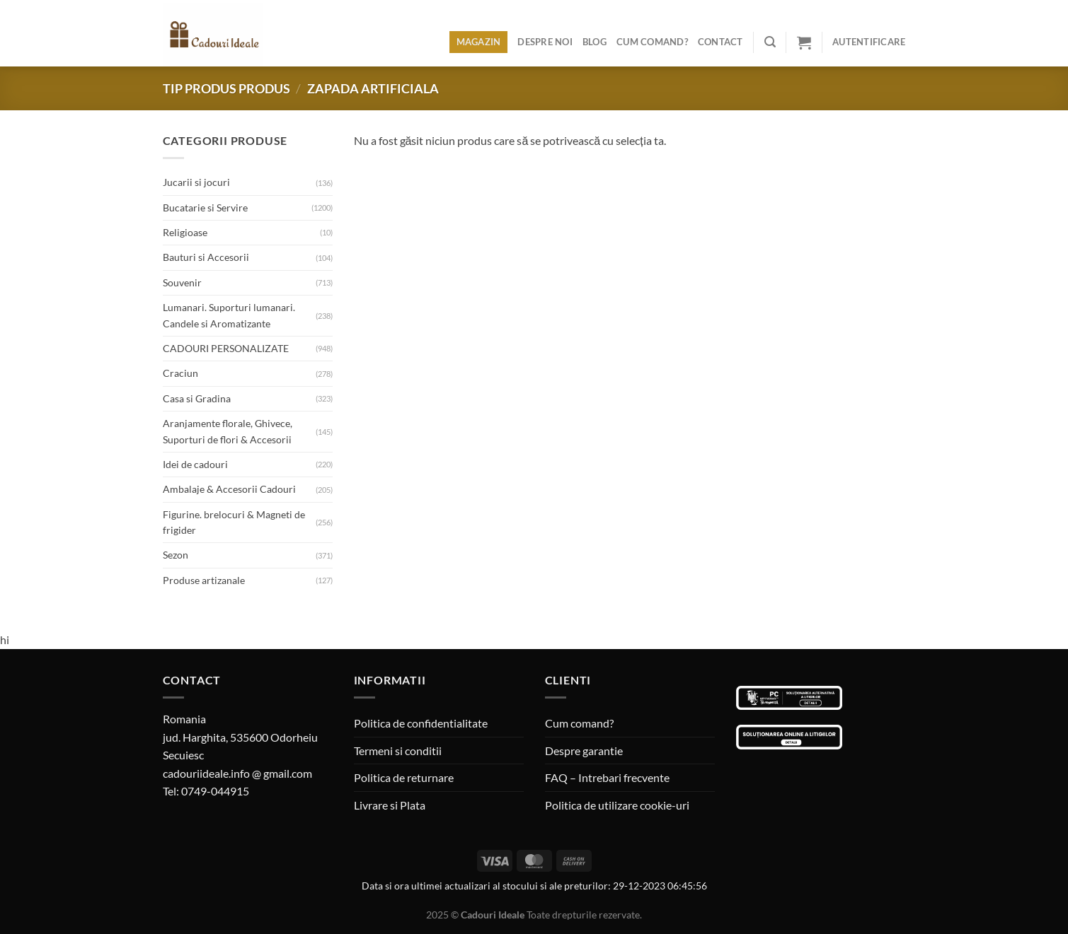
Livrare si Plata (389, 805)
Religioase (185, 232)
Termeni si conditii (398, 750)
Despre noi (545, 41)
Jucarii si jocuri (196, 182)
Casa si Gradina (197, 398)
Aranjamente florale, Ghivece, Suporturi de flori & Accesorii (227, 431)
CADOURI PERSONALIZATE (226, 348)
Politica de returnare (404, 777)
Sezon (175, 555)
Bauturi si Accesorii (206, 257)
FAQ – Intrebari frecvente (607, 777)
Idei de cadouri (195, 464)
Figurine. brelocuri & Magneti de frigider (234, 522)
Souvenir (182, 282)
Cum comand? (652, 41)
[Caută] (770, 42)
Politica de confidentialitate (421, 723)
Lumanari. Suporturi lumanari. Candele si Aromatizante (229, 315)
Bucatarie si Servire (205, 208)
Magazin (479, 41)
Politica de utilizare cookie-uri (617, 805)
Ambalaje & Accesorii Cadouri (229, 489)
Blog (594, 41)
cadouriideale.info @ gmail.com (237, 773)
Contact (720, 41)
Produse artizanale (204, 580)
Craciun (180, 373)
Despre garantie (584, 750)
